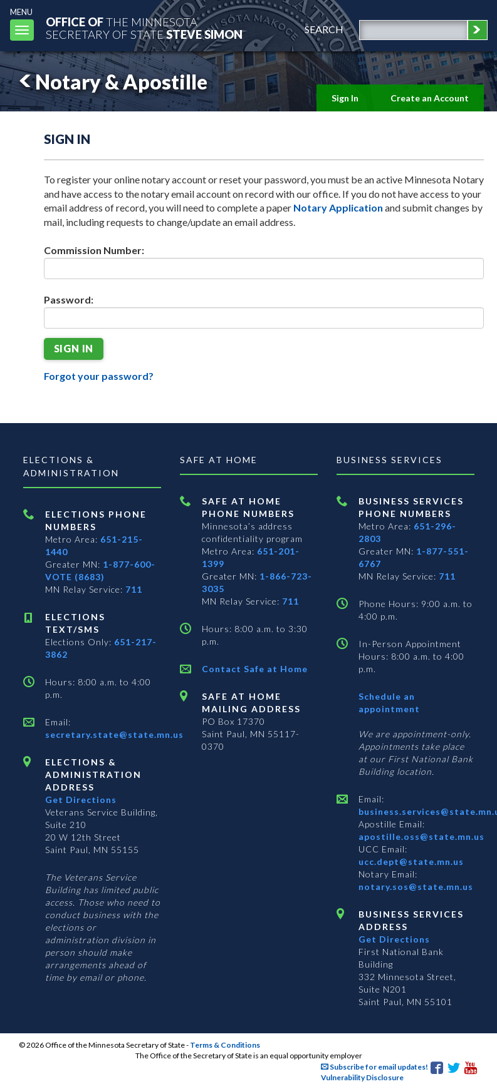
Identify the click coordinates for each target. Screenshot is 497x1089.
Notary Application (338, 207)
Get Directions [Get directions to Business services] (394, 939)
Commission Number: (94, 250)
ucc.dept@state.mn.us (411, 861)
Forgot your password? (99, 376)
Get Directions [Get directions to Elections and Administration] (81, 799)
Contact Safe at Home (255, 668)
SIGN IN (74, 348)
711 (133, 589)
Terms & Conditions (225, 1045)
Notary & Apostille (111, 81)
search (324, 29)
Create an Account (429, 98)
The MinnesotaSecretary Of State (144, 28)
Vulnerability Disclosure (362, 1077)
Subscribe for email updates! (374, 1066)
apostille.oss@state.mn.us (421, 836)
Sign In (345, 98)
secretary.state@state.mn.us (114, 734)
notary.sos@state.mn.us (415, 886)
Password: (68, 299)
